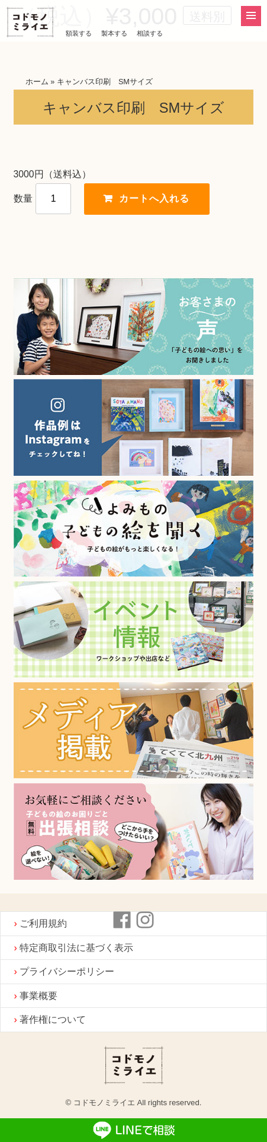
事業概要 (38, 996)
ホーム (37, 82)
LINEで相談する (133, 1130)
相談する (150, 33)
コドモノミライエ (30, 23)
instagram (145, 920)
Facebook (122, 920)
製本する (114, 33)
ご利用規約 (43, 923)
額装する (79, 33)
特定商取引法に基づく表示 (76, 948)
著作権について (53, 1019)
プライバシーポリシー (67, 971)
